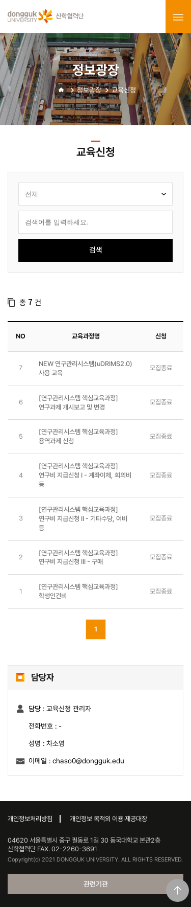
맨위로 (177, 890)
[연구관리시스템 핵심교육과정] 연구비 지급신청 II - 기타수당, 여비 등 (83, 519)
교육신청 (124, 90)
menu (178, 17)
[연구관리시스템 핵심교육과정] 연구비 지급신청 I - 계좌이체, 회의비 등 (85, 475)
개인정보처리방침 (30, 819)
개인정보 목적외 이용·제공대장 (108, 819)
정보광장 (89, 90)
